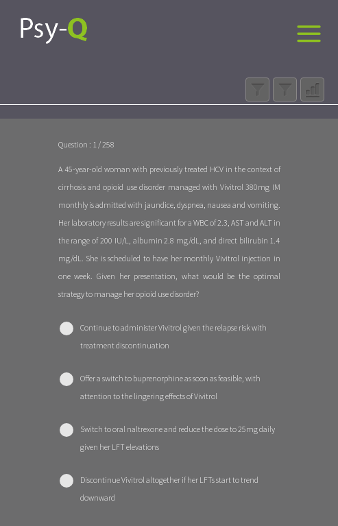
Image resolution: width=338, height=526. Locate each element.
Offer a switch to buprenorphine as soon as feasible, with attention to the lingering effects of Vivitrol (170, 387)
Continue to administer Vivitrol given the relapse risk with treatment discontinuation (173, 336)
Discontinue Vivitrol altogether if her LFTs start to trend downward (169, 489)
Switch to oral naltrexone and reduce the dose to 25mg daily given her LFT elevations (177, 438)
